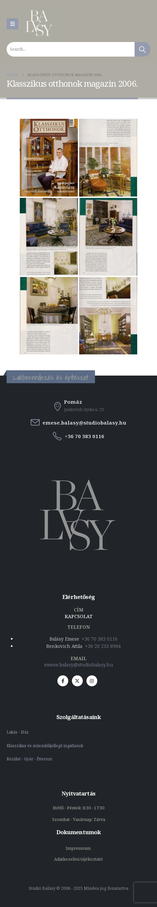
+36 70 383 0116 (99, 639)
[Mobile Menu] (12, 23)
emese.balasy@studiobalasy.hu (78, 664)
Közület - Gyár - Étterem (30, 758)
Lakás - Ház (18, 732)
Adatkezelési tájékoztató (78, 859)
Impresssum (79, 848)
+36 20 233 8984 (103, 646)
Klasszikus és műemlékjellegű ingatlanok (45, 745)
